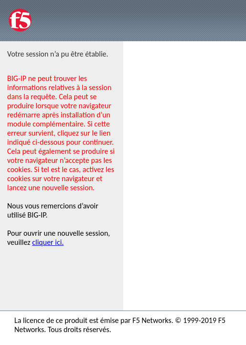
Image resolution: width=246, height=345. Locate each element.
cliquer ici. (48, 242)
